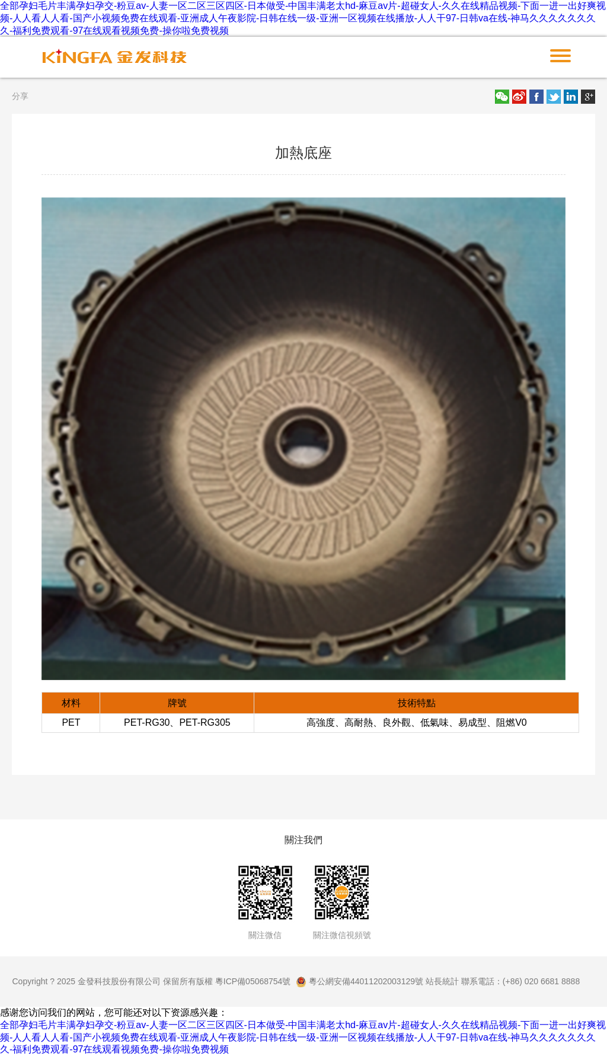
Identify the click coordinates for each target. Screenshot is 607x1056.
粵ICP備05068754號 (253, 981)
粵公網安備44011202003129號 (359, 981)
